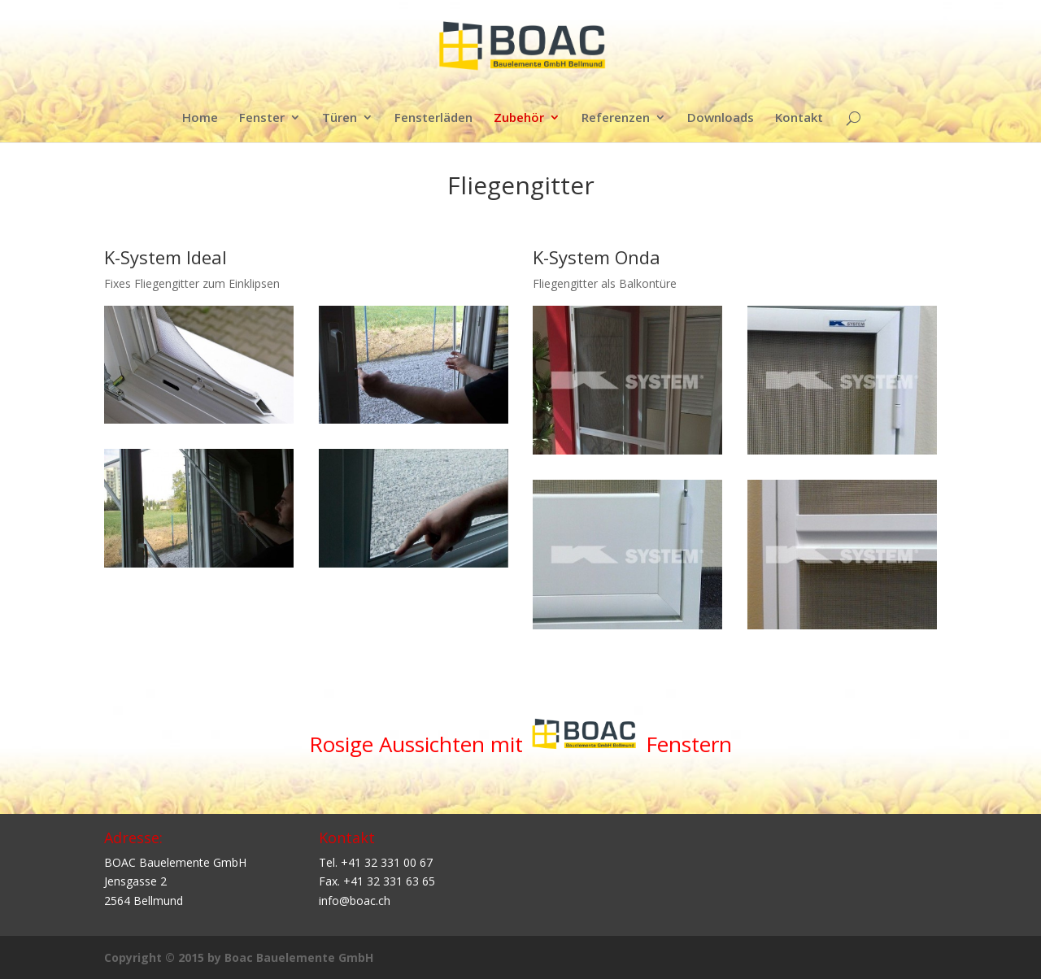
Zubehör (519, 118)
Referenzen (615, 118)
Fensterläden (433, 118)
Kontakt (799, 118)
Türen (339, 118)
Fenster (262, 118)
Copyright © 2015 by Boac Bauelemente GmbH (238, 957)
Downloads (720, 118)
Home (200, 118)
